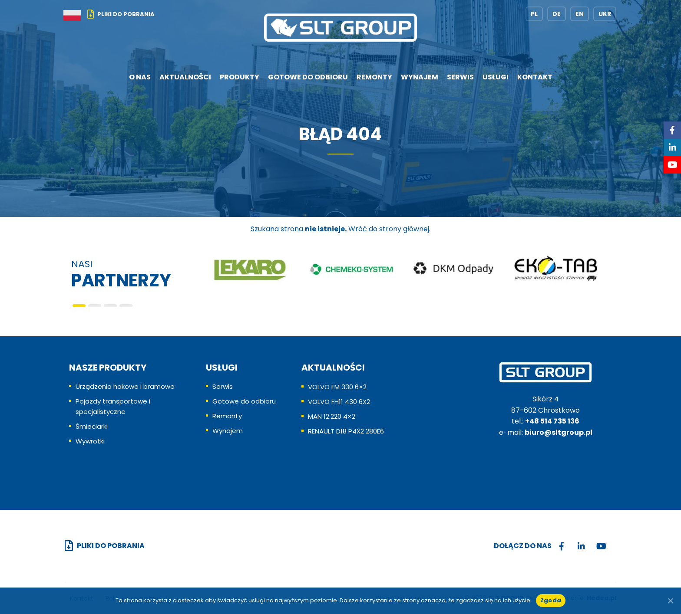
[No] (670, 600)
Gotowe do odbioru (308, 77)
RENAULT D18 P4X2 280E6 (346, 431)
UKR (604, 14)
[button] (79, 305)
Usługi (496, 77)
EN (579, 14)
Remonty (374, 77)
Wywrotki (90, 441)
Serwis (460, 77)
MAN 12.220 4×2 (331, 416)
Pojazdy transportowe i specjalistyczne (113, 406)
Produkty (239, 77)
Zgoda (550, 600)
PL (534, 14)
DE (556, 14)
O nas (140, 77)
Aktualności (185, 77)
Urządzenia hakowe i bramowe (125, 386)
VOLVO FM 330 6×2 (337, 386)
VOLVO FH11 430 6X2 (339, 401)
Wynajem (419, 77)
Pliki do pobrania (126, 14)
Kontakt (534, 77)
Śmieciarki (92, 426)
